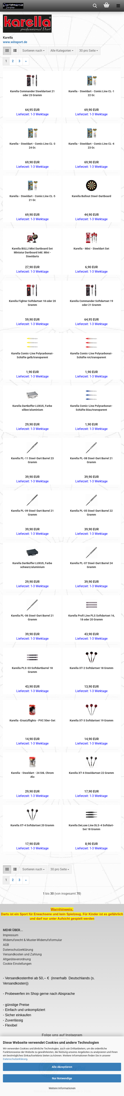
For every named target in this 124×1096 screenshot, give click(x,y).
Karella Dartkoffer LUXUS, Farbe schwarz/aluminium (32, 565)
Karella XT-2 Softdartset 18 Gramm (91, 668)
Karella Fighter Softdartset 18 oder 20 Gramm (32, 302)
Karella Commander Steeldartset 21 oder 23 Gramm (32, 93)
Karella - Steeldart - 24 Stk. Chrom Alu (32, 774)
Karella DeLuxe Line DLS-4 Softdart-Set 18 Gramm (91, 827)
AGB (6, 945)
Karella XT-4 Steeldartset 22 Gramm (91, 772)
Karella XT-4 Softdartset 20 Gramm (32, 825)
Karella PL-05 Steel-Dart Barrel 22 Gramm (91, 512)
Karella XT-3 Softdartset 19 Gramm (91, 720)
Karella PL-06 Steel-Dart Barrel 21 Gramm (32, 617)
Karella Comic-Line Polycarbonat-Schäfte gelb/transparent (32, 355)
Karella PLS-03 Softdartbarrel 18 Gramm (32, 669)
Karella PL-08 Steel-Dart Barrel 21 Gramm (91, 460)
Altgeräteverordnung (17, 959)
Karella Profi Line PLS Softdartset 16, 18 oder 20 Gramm (91, 617)
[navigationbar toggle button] (118, 6)
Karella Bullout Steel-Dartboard (91, 196)
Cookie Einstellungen (17, 964)
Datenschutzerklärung (15, 1059)
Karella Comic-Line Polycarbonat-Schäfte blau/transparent (91, 407)
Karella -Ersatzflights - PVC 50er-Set (32, 720)
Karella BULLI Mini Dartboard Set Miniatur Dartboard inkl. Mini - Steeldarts (32, 252)
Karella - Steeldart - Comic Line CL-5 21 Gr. (32, 198)
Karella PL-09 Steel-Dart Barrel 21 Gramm (32, 512)
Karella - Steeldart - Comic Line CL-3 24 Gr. (32, 145)
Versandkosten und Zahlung (22, 954)
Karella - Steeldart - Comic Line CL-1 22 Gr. (91, 93)
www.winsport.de (15, 42)
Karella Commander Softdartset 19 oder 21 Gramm (91, 302)
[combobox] (33, 51)
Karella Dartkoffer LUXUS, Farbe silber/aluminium (32, 407)
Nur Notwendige (62, 1078)
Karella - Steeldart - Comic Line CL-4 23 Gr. (91, 145)
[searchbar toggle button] (95, 6)
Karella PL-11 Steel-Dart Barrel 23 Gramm (32, 460)
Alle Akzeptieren (62, 1066)
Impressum (10, 935)
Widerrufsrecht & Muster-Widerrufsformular (32, 940)
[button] (7, 51)
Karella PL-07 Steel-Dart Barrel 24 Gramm (91, 565)
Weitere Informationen (62, 1088)
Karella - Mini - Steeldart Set (91, 248)
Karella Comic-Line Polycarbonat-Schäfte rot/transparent (91, 355)
